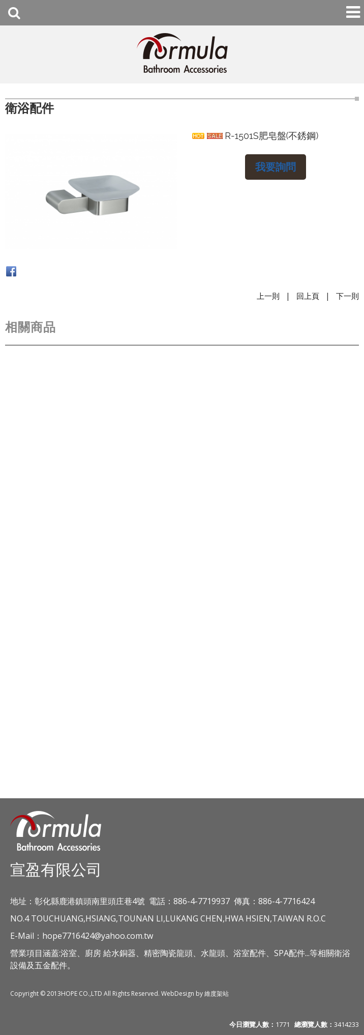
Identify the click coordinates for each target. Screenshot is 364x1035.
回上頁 (307, 296)
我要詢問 (275, 167)
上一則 (268, 296)
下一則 (347, 296)
